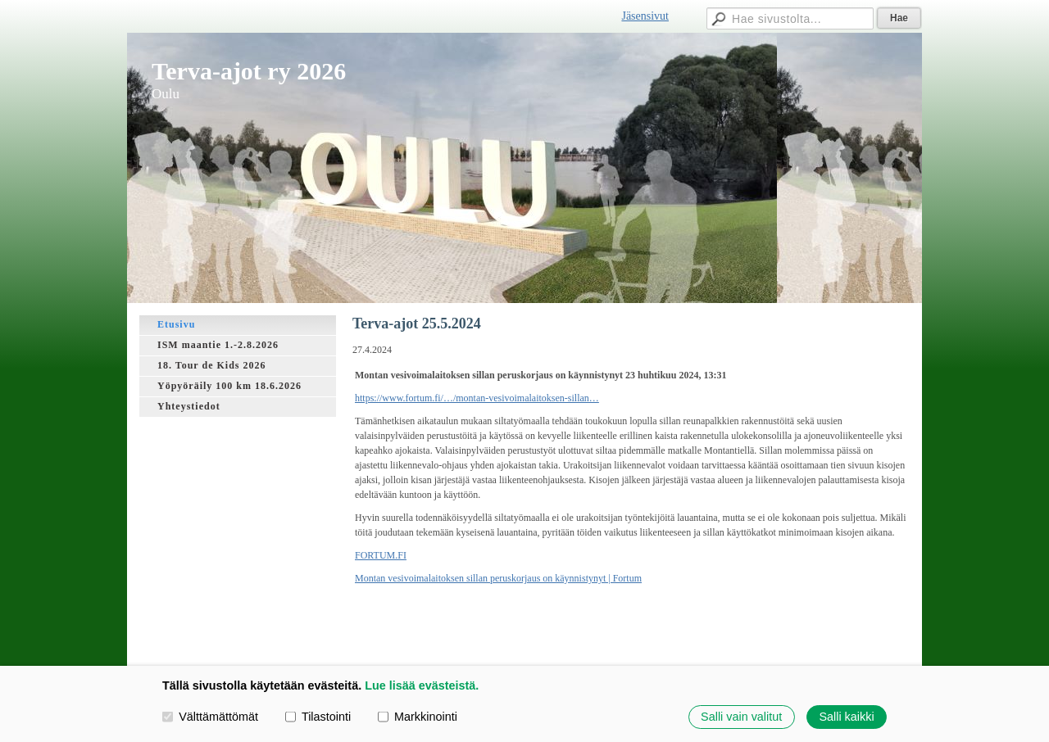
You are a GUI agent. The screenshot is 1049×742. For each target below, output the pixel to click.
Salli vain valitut (741, 716)
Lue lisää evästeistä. (422, 685)
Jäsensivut (645, 16)
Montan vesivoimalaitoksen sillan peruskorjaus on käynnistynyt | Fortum (498, 578)
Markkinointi (417, 716)
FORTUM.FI (380, 555)
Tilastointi (318, 716)
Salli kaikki (846, 716)
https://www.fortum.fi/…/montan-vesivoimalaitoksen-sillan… (477, 398)
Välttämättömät (210, 716)
